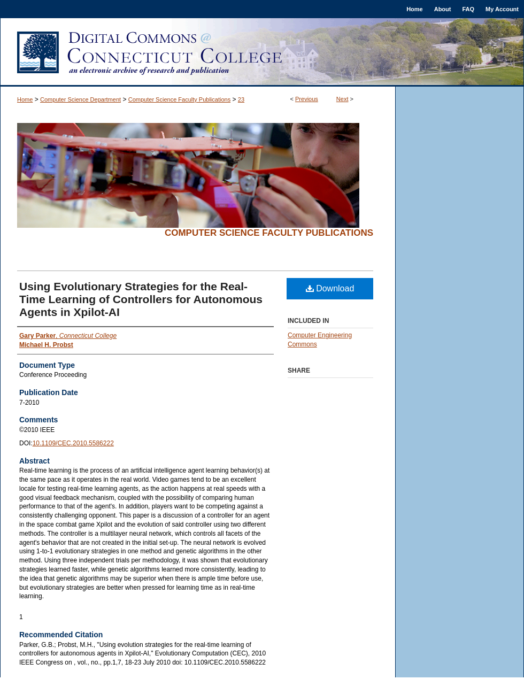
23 (241, 99)
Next (342, 99)
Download (330, 288)
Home (25, 99)
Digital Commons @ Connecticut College (262, 52)
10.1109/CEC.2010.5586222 (73, 443)
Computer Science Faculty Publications (179, 99)
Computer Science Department (80, 99)
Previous (306, 99)
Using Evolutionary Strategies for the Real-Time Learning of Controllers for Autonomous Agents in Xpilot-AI (141, 299)
